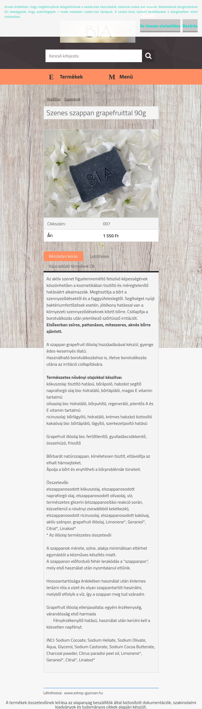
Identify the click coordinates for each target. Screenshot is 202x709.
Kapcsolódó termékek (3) (72, 266)
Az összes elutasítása (160, 25)
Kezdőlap (54, 99)
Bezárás (190, 25)
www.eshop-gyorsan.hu (83, 693)
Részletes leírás (63, 256)
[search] (148, 56)
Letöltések (99, 256)
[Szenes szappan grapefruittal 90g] (101, 131)
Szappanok (72, 99)
